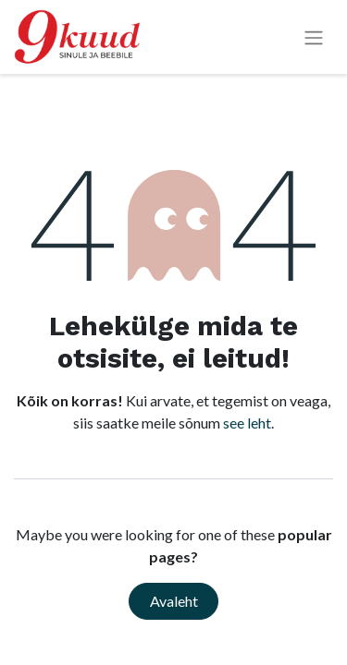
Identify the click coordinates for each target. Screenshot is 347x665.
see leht (247, 422)
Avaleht (174, 601)
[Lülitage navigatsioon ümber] (313, 37)
